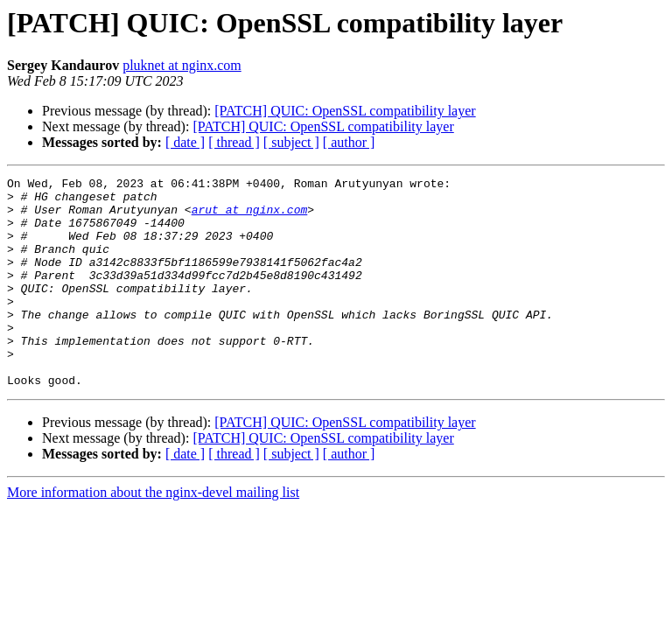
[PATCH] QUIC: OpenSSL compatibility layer (344, 110)
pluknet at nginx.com (182, 65)
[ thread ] (234, 142)
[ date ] (185, 142)
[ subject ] (291, 142)
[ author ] (349, 142)
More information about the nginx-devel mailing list (153, 534)
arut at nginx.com (250, 217)
